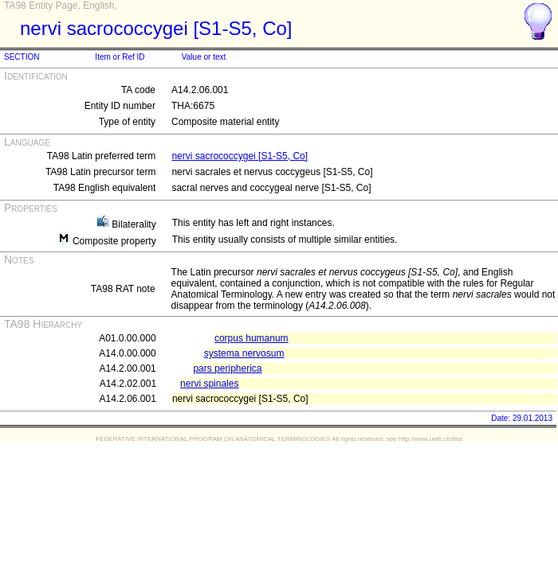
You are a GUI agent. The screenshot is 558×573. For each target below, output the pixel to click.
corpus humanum (251, 338)
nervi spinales (209, 383)
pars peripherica (227, 368)
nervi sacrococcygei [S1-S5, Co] (239, 156)
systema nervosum (244, 353)
